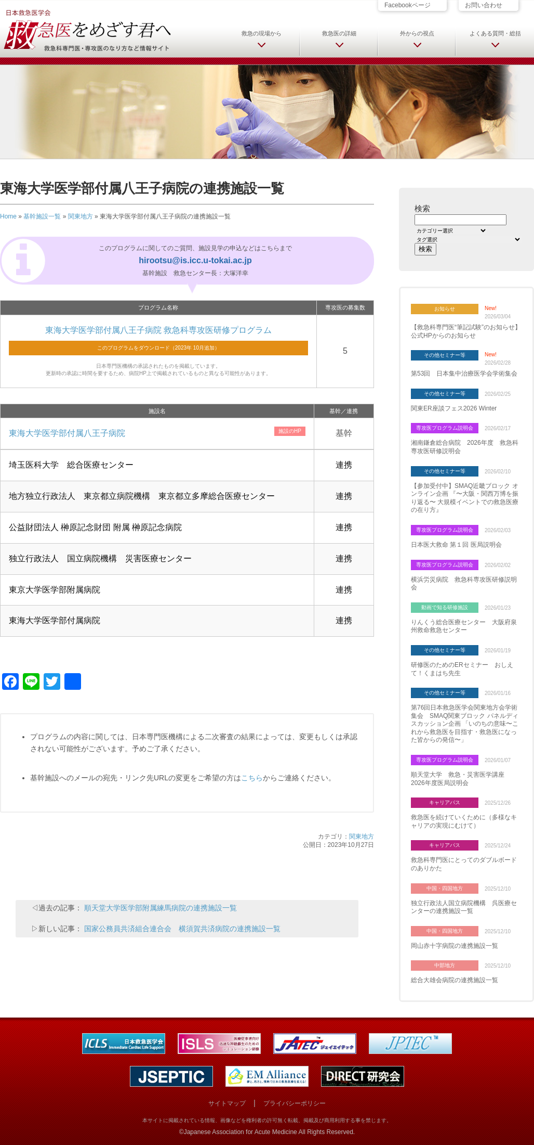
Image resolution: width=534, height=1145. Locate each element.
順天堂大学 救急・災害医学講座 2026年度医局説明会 (461, 779)
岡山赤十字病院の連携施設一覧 (454, 945)
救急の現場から (262, 33)
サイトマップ (227, 1103)
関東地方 (80, 216)
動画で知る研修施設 (444, 607)
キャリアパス (444, 802)
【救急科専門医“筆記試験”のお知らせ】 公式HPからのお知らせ (466, 331)
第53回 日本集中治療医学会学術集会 (464, 373)
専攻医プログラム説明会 (444, 428)
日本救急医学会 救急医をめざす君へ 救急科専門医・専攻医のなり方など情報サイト (86, 29)
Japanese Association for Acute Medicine (240, 1132)
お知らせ (444, 309)
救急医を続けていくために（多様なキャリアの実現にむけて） (464, 821)
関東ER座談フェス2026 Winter (454, 408)
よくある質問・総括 (495, 33)
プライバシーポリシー (294, 1103)
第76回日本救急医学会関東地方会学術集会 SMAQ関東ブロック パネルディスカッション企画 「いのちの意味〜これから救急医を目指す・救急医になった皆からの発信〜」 (464, 723)
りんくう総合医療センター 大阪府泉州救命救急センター (464, 626)
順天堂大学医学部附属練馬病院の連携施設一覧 (160, 908)
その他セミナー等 (444, 355)
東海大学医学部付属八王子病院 (67, 433)
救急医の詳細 (339, 33)
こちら (252, 778)
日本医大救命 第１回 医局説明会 (456, 544)
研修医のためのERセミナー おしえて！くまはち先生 (462, 669)
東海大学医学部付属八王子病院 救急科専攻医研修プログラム (158, 330)
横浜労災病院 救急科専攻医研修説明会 (464, 583)
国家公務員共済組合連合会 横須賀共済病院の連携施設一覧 (182, 928)
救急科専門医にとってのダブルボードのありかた (464, 864)
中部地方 (444, 965)
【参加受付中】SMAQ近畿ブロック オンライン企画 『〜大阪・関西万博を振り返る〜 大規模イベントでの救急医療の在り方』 (464, 498)
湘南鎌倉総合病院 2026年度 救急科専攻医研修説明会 (464, 447)
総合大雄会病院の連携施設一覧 (454, 980)
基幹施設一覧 (42, 216)
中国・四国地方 (444, 888)
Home (8, 216)
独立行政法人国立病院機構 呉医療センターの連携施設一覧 (464, 907)
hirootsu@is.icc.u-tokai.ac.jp (195, 260)
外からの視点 (417, 33)
